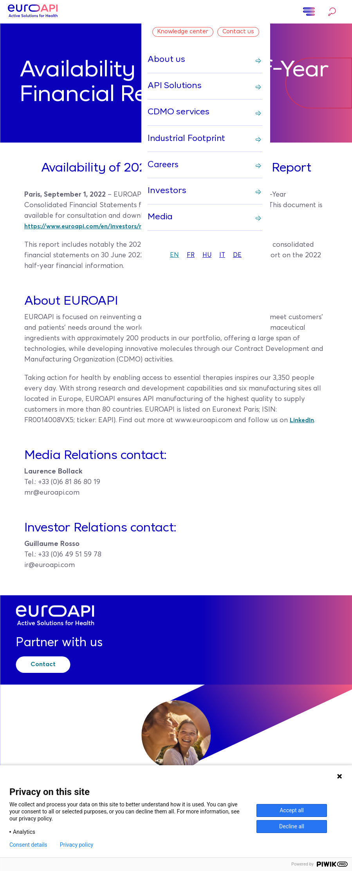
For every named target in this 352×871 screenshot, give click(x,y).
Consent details (28, 845)
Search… (332, 11)
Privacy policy (76, 845)
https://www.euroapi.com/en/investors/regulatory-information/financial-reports (157, 226)
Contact (50, 663)
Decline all (291, 826)
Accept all (292, 810)
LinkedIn (304, 420)
